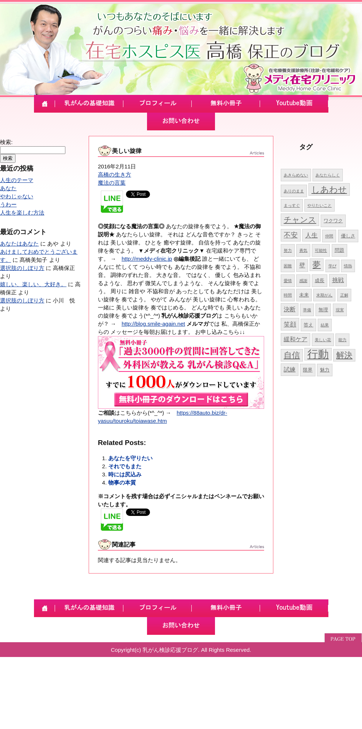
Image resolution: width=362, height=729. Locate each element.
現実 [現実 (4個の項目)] (340, 310)
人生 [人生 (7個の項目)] (311, 235)
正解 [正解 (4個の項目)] (344, 295)
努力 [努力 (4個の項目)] (288, 250)
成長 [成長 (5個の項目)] (319, 280)
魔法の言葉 (112, 182)
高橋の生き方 (114, 174)
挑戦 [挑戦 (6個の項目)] (338, 280)
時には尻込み (124, 474)
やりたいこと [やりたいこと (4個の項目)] (319, 205)
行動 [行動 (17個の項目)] (318, 354)
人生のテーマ (16, 180)
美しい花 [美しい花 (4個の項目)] (323, 340)
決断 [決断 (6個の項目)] (290, 309)
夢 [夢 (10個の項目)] (317, 264)
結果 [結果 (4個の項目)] (325, 325)
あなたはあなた (19, 243)
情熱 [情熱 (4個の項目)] (348, 266)
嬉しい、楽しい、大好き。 (33, 284)
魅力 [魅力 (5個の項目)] (324, 370)
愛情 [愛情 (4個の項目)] (288, 280)
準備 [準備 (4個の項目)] (307, 310)
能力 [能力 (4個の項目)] (342, 340)
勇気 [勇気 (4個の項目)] (303, 250)
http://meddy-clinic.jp (147, 259)
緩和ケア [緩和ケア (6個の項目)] (295, 339)
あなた (8, 188)
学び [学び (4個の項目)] (332, 266)
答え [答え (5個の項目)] (308, 325)
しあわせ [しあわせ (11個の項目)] (329, 189)
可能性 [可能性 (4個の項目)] (321, 250)
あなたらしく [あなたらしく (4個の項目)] (327, 175)
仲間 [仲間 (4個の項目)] (329, 236)
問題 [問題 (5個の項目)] (339, 250)
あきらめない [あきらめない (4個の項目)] (296, 175)
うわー (8, 204)
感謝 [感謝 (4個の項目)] (303, 280)
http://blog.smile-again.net (153, 324)
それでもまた (124, 466)
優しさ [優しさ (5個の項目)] (348, 236)
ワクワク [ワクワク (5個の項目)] (333, 220)
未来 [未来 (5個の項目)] (304, 295)
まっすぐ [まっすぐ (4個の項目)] (292, 205)
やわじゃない (16, 196)
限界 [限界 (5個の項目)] (308, 370)
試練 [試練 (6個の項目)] (290, 369)
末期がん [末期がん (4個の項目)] (324, 295)
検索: (6, 142)
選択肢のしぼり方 (22, 268)
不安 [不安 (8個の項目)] (291, 235)
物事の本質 (122, 482)
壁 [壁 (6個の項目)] (302, 265)
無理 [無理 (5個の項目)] (323, 309)
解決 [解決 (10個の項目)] (344, 355)
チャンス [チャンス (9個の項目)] (300, 219)
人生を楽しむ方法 (22, 212)
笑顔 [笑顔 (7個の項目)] (290, 324)
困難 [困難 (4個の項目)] (288, 266)
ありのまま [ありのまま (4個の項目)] (294, 191)
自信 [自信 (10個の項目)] (292, 355)
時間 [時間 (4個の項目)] (288, 295)
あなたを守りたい (130, 458)
